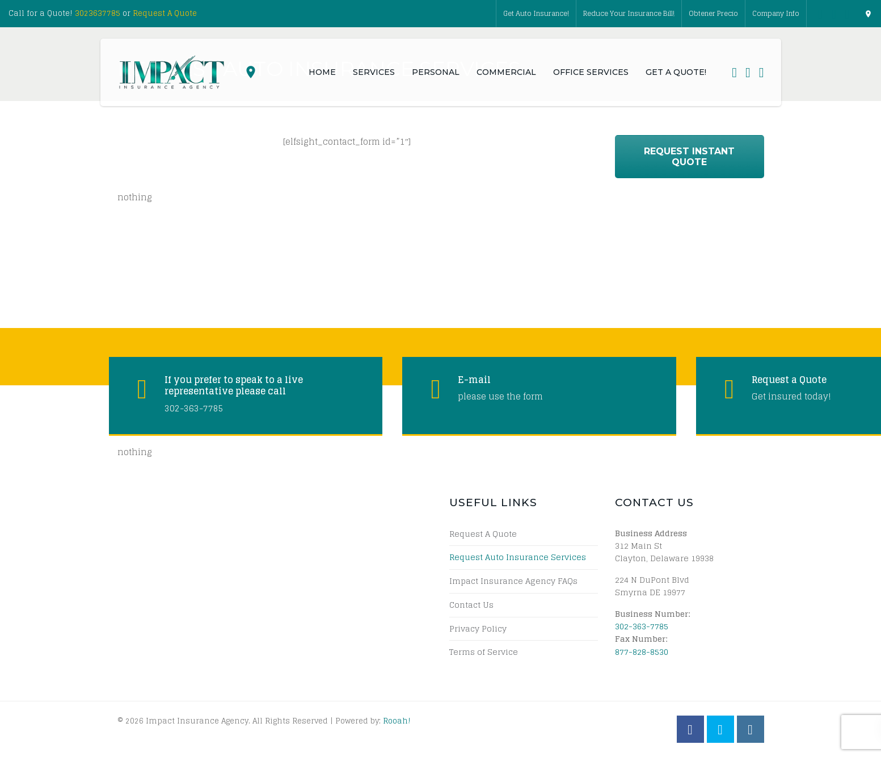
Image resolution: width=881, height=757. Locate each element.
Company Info (775, 13)
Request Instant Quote (689, 156)
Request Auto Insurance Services (517, 557)
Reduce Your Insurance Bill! (629, 13)
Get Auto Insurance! (536, 13)
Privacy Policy (478, 629)
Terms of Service (483, 652)
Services (374, 72)
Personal (436, 72)
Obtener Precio (713, 13)
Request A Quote (165, 13)
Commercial (506, 72)
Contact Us (471, 605)
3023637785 (97, 13)
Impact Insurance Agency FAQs (513, 581)
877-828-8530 (641, 652)
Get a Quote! (676, 72)
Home (322, 72)
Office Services (591, 72)
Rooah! (397, 720)
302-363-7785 (641, 626)
